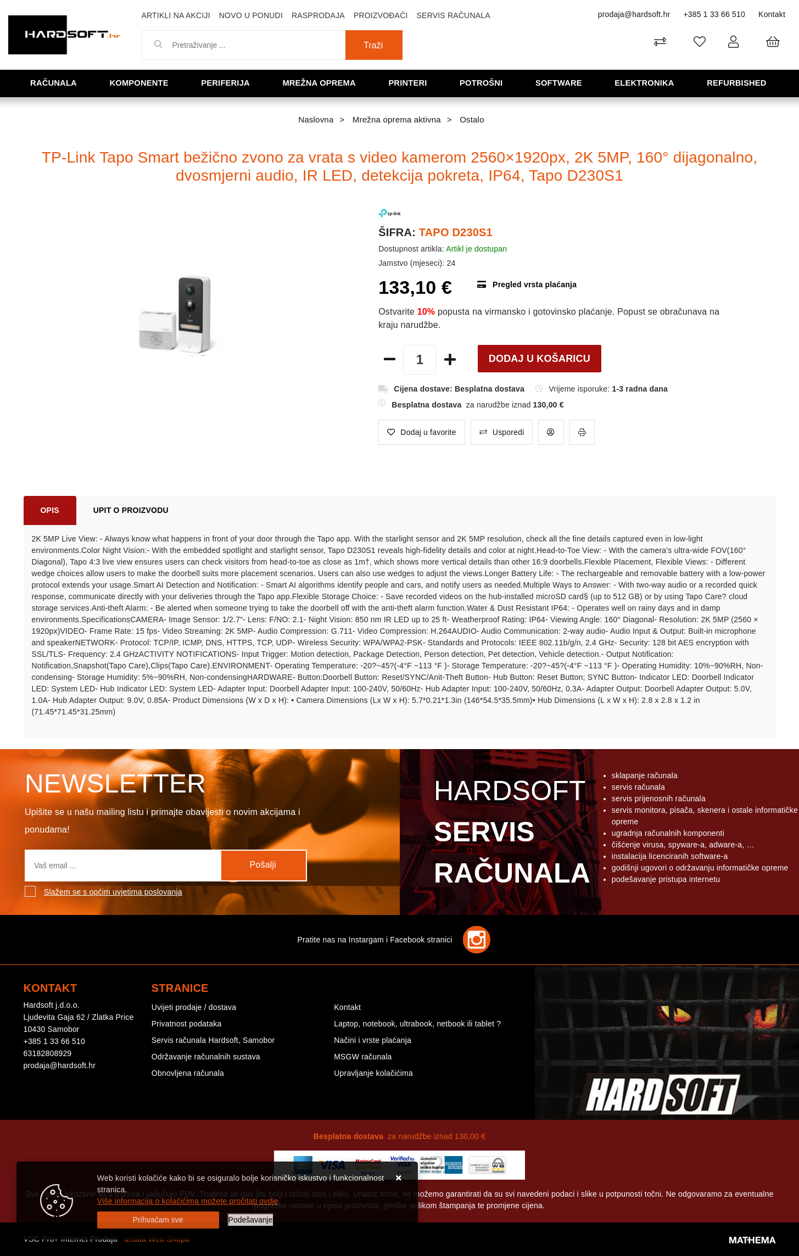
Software (560, 82)
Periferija (227, 82)
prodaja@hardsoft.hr (634, 14)
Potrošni (482, 82)
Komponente (140, 82)
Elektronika (645, 82)
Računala (55, 82)
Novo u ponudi (251, 15)
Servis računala (453, 15)
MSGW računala (363, 1056)
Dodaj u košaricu (539, 358)
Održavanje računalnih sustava (206, 1056)
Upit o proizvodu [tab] (131, 510)
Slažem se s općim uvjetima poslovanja (113, 891)
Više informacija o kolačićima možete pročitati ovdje (187, 1201)
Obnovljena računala (188, 1073)
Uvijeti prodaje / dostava (194, 1007)
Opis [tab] (50, 510)
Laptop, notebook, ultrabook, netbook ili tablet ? (417, 1023)
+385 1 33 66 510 (714, 14)
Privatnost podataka (187, 1023)
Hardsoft (510, 834)
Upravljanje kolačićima (373, 1073)
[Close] (158, 1220)
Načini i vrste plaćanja (372, 1040)
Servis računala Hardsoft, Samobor (213, 1040)
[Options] (250, 1220)
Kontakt (771, 14)
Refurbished (737, 82)
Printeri (409, 82)
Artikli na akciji (176, 15)
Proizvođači (381, 15)
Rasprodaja (318, 15)
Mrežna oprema (320, 82)
